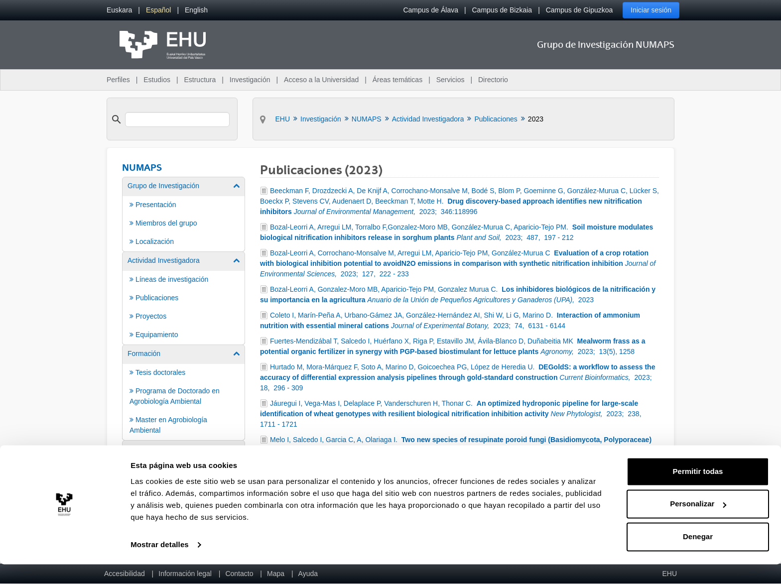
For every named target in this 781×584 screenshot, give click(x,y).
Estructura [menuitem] (200, 80)
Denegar (698, 556)
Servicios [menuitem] (450, 80)
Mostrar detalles (159, 564)
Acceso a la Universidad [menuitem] (321, 80)
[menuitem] (119, 10)
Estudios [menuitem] (156, 80)
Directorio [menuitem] (493, 80)
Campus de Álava (430, 10)
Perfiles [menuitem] (118, 80)
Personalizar (698, 523)
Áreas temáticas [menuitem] (397, 80)
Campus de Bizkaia (502, 10)
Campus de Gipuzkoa (579, 10)
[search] (177, 119)
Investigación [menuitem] (250, 80)
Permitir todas (698, 491)
